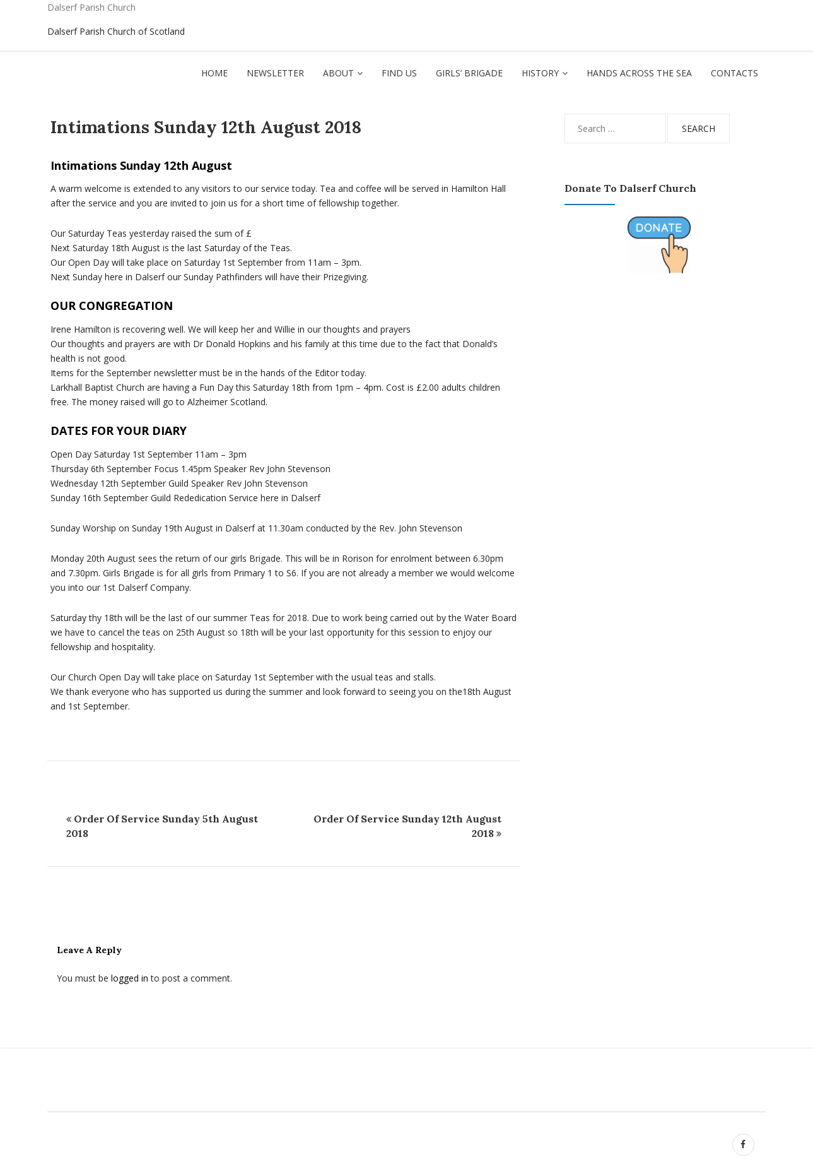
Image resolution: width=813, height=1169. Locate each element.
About (338, 73)
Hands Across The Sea (639, 73)
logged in (129, 978)
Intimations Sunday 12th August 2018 (205, 127)
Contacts (734, 73)
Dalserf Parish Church (91, 7)
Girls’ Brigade (469, 73)
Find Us (399, 73)
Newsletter (275, 73)
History (540, 73)
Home (214, 73)
